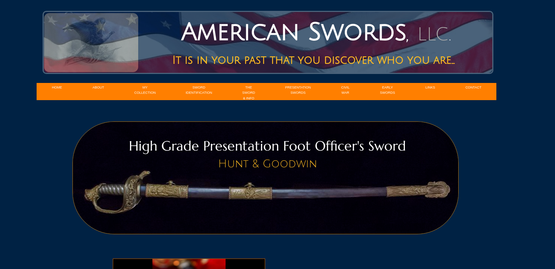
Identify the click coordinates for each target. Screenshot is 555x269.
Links (430, 87)
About (98, 87)
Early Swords (387, 90)
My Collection (145, 90)
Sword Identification (199, 90)
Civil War (345, 90)
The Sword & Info (248, 93)
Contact (473, 87)
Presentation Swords (298, 90)
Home (57, 87)
